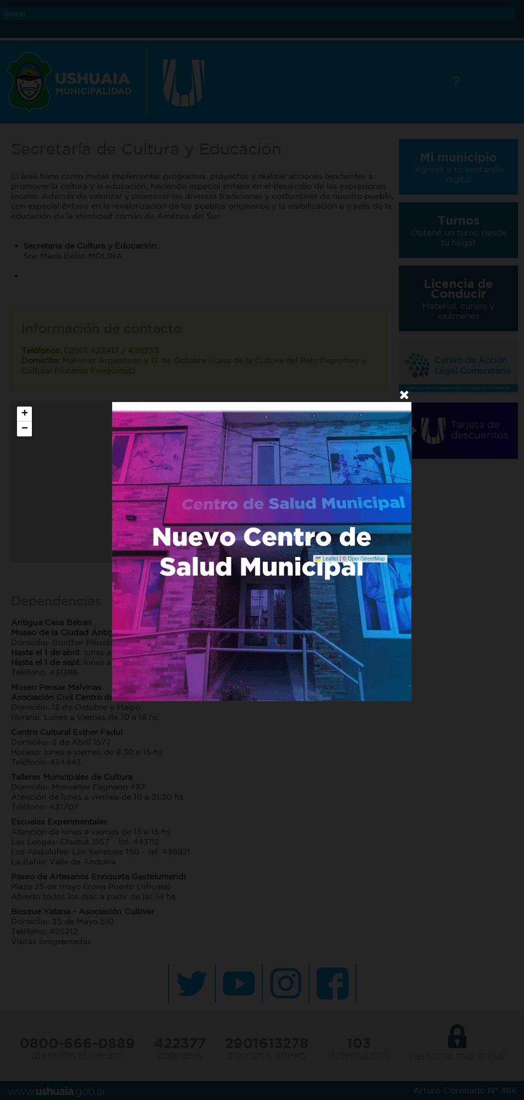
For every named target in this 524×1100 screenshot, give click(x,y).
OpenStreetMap (366, 558)
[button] (24, 414)
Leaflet (327, 558)
